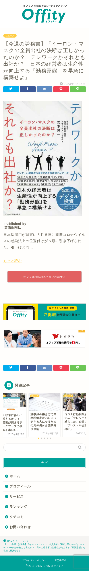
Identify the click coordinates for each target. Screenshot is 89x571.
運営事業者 (60, 560)
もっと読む (12, 261)
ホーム (15, 476)
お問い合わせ (20, 527)
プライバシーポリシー (34, 560)
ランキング (18, 506)
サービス (17, 496)
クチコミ (17, 517)
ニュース (10, 35)
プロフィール (20, 486)
